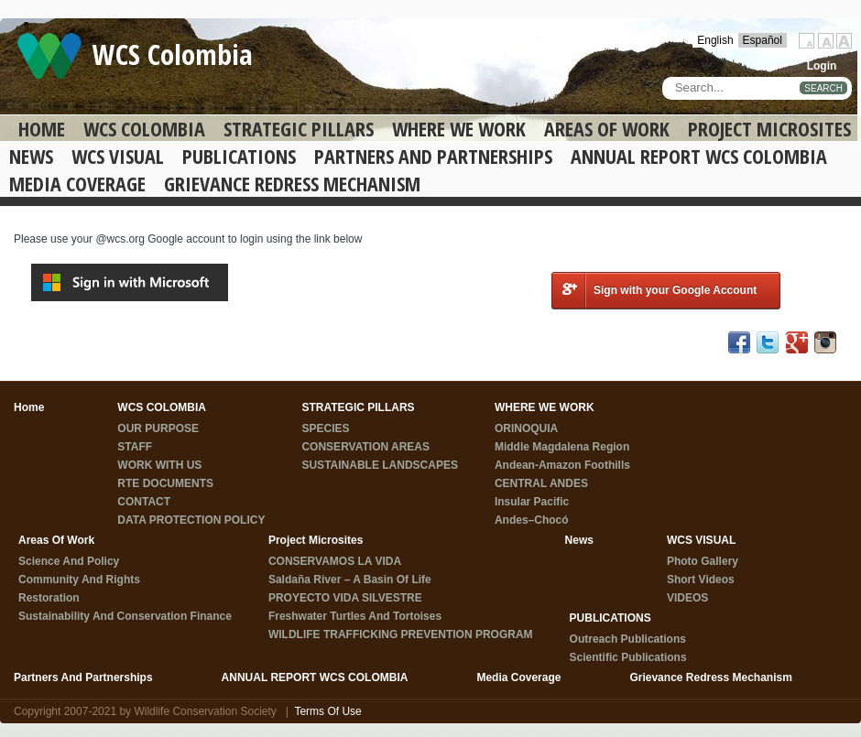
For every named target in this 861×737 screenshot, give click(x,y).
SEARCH (823, 88)
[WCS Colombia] (49, 55)
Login (822, 66)
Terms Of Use (327, 711)
